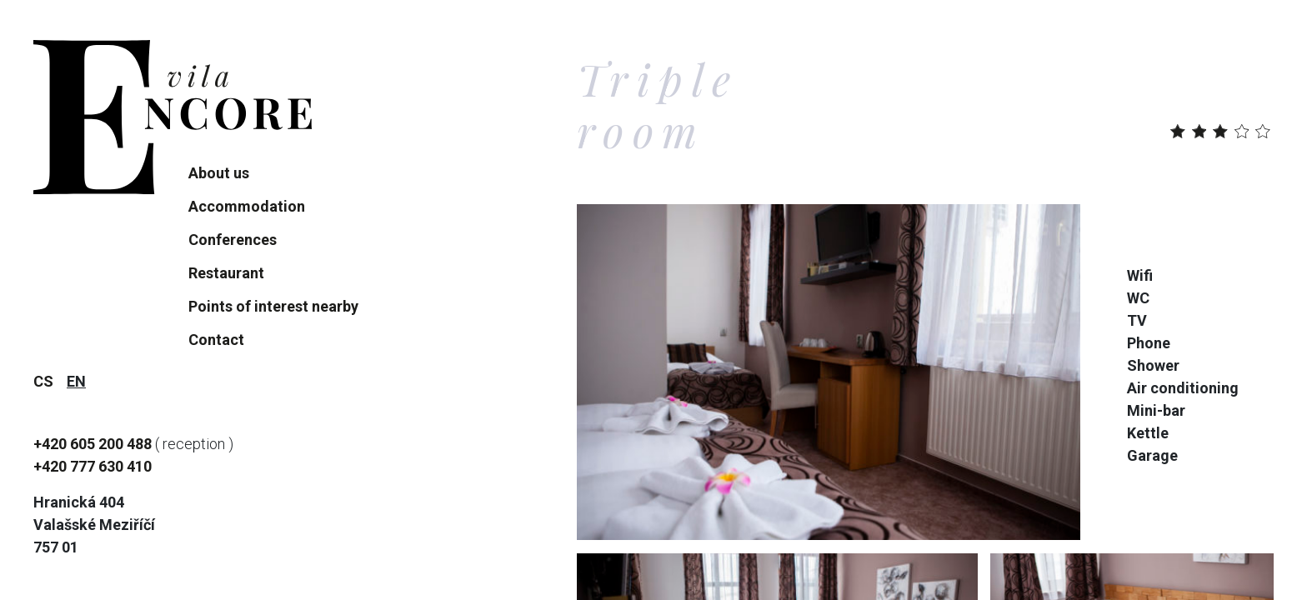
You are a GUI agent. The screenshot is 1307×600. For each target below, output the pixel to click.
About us (218, 173)
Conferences (232, 239)
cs (43, 381)
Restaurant (226, 273)
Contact (216, 339)
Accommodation (246, 206)
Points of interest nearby (273, 306)
